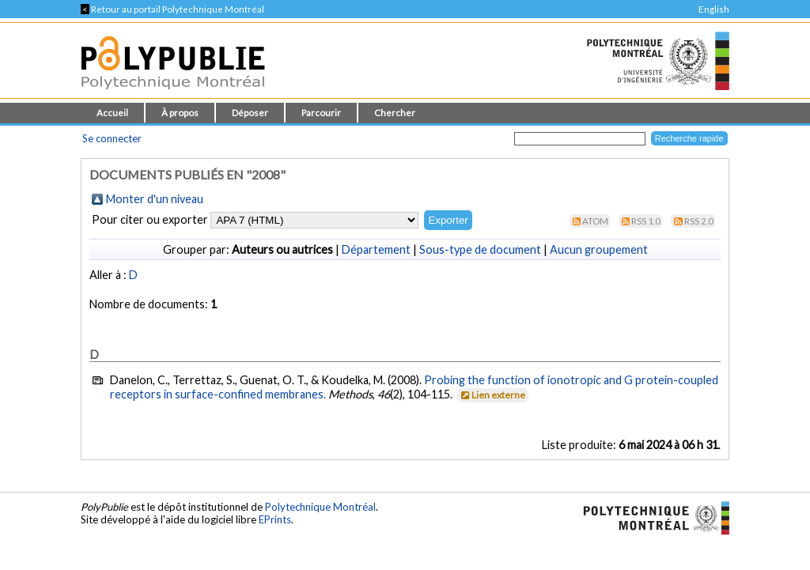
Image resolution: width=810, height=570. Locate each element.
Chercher (394, 113)
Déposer (250, 113)
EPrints (275, 519)
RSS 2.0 (698, 221)
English (713, 9)
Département (376, 249)
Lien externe (491, 395)
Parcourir (321, 113)
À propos (180, 113)
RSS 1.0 (645, 221)
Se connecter (112, 138)
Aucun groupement (599, 249)
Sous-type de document (480, 249)
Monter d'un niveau (154, 199)
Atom (595, 221)
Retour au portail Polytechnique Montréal (172, 9)
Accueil (112, 113)
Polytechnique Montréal (320, 506)
